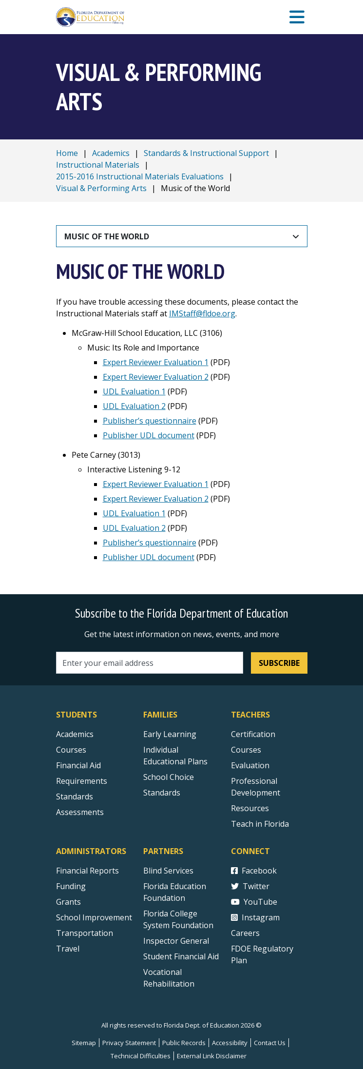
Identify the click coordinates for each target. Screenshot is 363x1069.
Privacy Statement (129, 1042)
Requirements (81, 781)
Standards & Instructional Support (206, 153)
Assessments (80, 812)
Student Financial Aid (181, 956)
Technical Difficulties (141, 1055)
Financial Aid (78, 765)
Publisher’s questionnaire (149, 420)
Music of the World (106, 236)
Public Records (184, 1042)
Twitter (250, 886)
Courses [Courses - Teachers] (246, 749)
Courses (71, 749)
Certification (253, 734)
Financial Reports (87, 870)
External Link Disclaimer (212, 1055)
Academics (111, 153)
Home (67, 153)
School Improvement (94, 917)
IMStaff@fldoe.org (202, 313)
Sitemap (84, 1042)
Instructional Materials (97, 164)
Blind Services (168, 870)
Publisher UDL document (148, 435)
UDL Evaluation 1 (134, 391)
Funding (71, 886)
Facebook (254, 870)
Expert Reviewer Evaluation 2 (156, 376)
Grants (68, 901)
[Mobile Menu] (297, 17)
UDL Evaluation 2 (134, 406)
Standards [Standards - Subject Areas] (74, 796)
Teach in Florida (260, 823)
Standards (161, 792)
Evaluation (250, 765)
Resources (250, 808)
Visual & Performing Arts (101, 188)
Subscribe (279, 663)
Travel (67, 948)
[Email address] (150, 663)
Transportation (84, 933)
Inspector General (176, 940)
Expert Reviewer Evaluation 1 (156, 362)
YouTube (254, 901)
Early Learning (169, 734)
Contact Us (270, 1042)
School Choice (168, 777)
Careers (245, 933)
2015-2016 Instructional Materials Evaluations (140, 176)
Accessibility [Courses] (230, 1042)
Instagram (255, 917)
